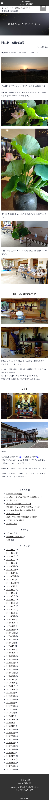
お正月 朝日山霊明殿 (15, 520)
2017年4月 (10, 706)
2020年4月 (10, 606)
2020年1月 (10, 616)
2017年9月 (10, 692)
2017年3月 (10, 709)
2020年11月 (11, 586)
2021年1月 (10, 579)
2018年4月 (10, 669)
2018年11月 (10, 652)
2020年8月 (10, 593)
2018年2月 (10, 676)
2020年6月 (10, 599)
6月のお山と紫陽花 (14, 493)
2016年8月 (10, 729)
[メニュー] (43, 8)
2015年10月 (11, 762)
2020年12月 (11, 582)
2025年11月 (11, 573)
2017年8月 (10, 696)
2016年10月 (11, 726)
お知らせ (10, 533)
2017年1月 (10, 716)
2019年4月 (10, 639)
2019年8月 (10, 629)
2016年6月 (10, 736)
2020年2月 (10, 612)
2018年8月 (10, 659)
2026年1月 (10, 566)
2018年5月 (10, 666)
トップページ (6, 8)
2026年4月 (10, 556)
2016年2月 (10, 749)
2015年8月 (10, 769)
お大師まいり (11, 500)
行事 (8, 540)
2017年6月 (10, 702)
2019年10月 (11, 626)
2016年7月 (10, 732)
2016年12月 (11, 719)
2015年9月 (10, 766)
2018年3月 (10, 672)
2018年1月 (10, 679)
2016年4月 (10, 742)
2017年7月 (10, 699)
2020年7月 (10, 596)
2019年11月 (10, 622)
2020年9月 (10, 589)
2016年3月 (10, 746)
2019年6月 (10, 636)
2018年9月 (10, 656)
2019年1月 (10, 646)
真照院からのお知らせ (22, 8)
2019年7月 (10, 632)
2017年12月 (11, 682)
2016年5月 (10, 739)
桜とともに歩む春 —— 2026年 (18, 503)
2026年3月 (10, 559)
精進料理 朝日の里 (14, 536)
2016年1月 (10, 752)
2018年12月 (11, 649)
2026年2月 (10, 563)
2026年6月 (10, 549)
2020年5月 (10, 602)
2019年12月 (11, 619)
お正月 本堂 (11, 523)
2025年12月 (11, 569)
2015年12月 (11, 756)
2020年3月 (10, 609)
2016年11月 (10, 722)
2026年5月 (10, 553)
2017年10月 (11, 689)
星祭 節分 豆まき (13, 513)
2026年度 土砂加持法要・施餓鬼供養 (20, 510)
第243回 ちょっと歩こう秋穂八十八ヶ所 (23, 507)
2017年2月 (10, 712)
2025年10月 (11, 576)
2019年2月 (10, 642)
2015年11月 (10, 759)
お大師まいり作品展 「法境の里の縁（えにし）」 (24, 497)
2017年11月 (10, 686)
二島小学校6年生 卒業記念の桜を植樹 (21, 517)
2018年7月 (10, 662)
